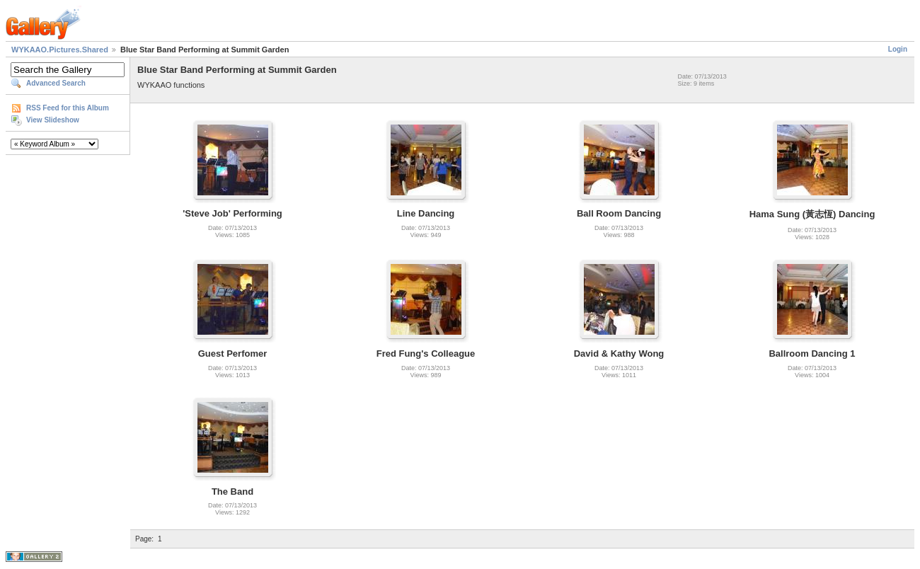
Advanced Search (56, 83)
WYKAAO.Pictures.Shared (59, 49)
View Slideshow (52, 120)
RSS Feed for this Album (67, 108)
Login (897, 49)
